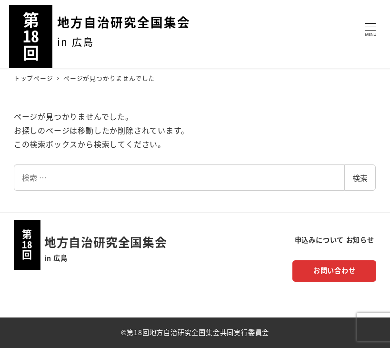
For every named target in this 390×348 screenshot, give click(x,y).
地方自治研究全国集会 (123, 22)
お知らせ (360, 240)
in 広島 (56, 258)
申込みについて (319, 240)
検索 (360, 178)
